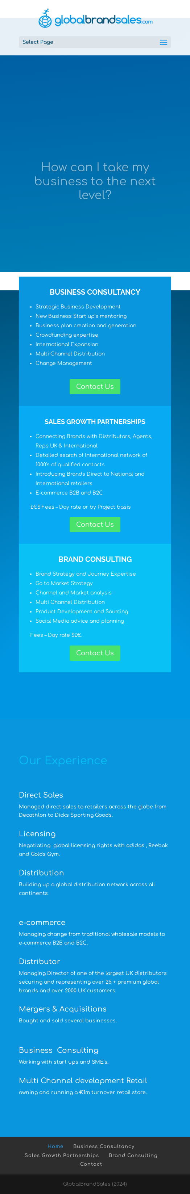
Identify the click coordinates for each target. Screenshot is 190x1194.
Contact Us (95, 386)
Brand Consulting (133, 1155)
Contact (91, 1164)
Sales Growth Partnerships (62, 1155)
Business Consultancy (104, 1146)
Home (55, 1146)
